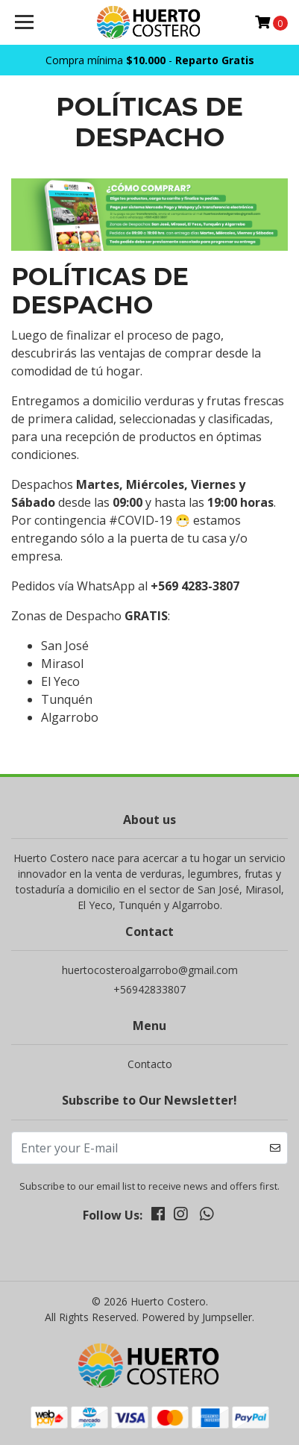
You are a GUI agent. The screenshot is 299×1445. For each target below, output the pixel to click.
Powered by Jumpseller (197, 1317)
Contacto (150, 1064)
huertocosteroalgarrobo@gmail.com (150, 970)
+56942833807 (149, 989)
